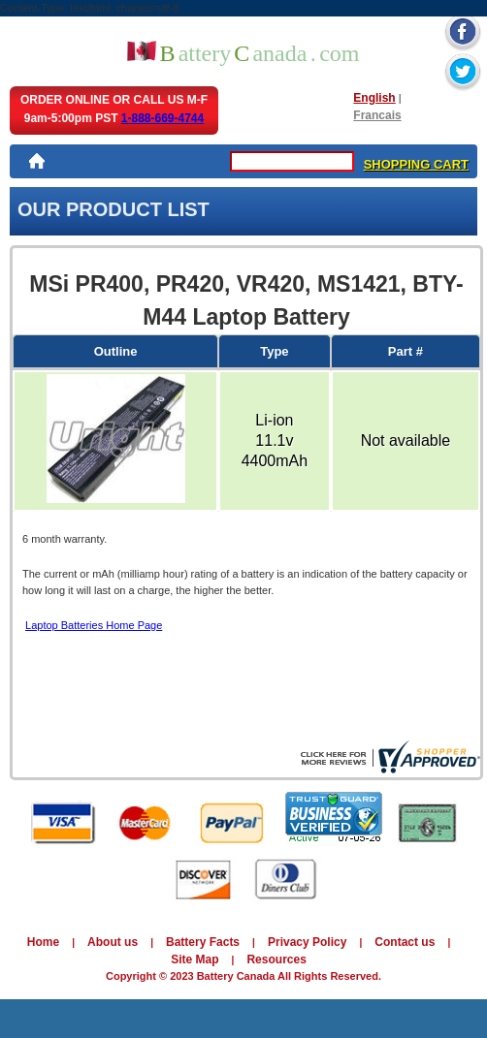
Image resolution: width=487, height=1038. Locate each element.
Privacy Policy (307, 942)
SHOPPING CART (416, 164)
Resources (276, 959)
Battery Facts (203, 942)
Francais (377, 115)
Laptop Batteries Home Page (93, 625)
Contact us (404, 942)
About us (112, 942)
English (374, 98)
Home (43, 942)
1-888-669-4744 (162, 118)
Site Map (194, 959)
